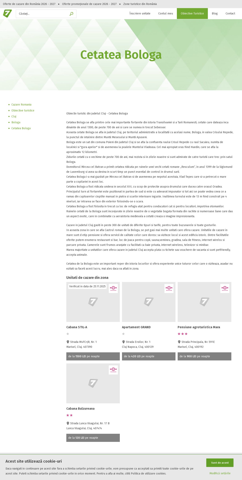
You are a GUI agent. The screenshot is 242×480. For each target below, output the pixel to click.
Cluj (13, 116)
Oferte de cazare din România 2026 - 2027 (29, 4)
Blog (215, 13)
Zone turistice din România (140, 4)
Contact (230, 13)
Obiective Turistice (192, 13)
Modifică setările (220, 473)
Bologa (15, 122)
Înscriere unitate (139, 13)
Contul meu (165, 13)
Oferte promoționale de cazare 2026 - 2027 (89, 4)
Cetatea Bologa (21, 128)
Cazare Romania (21, 104)
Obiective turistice (22, 110)
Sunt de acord (220, 462)
